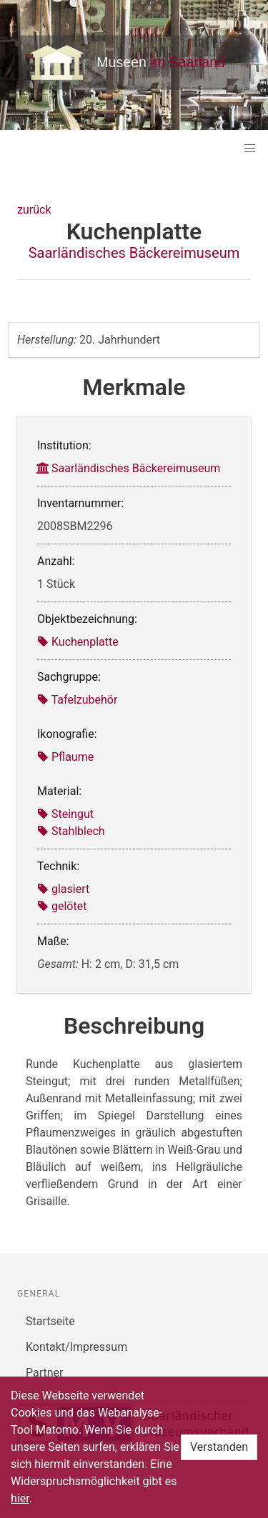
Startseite (50, 1321)
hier (20, 1498)
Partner (45, 1372)
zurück (34, 209)
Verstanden (219, 1447)
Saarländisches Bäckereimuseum (134, 252)
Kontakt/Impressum (76, 1347)
